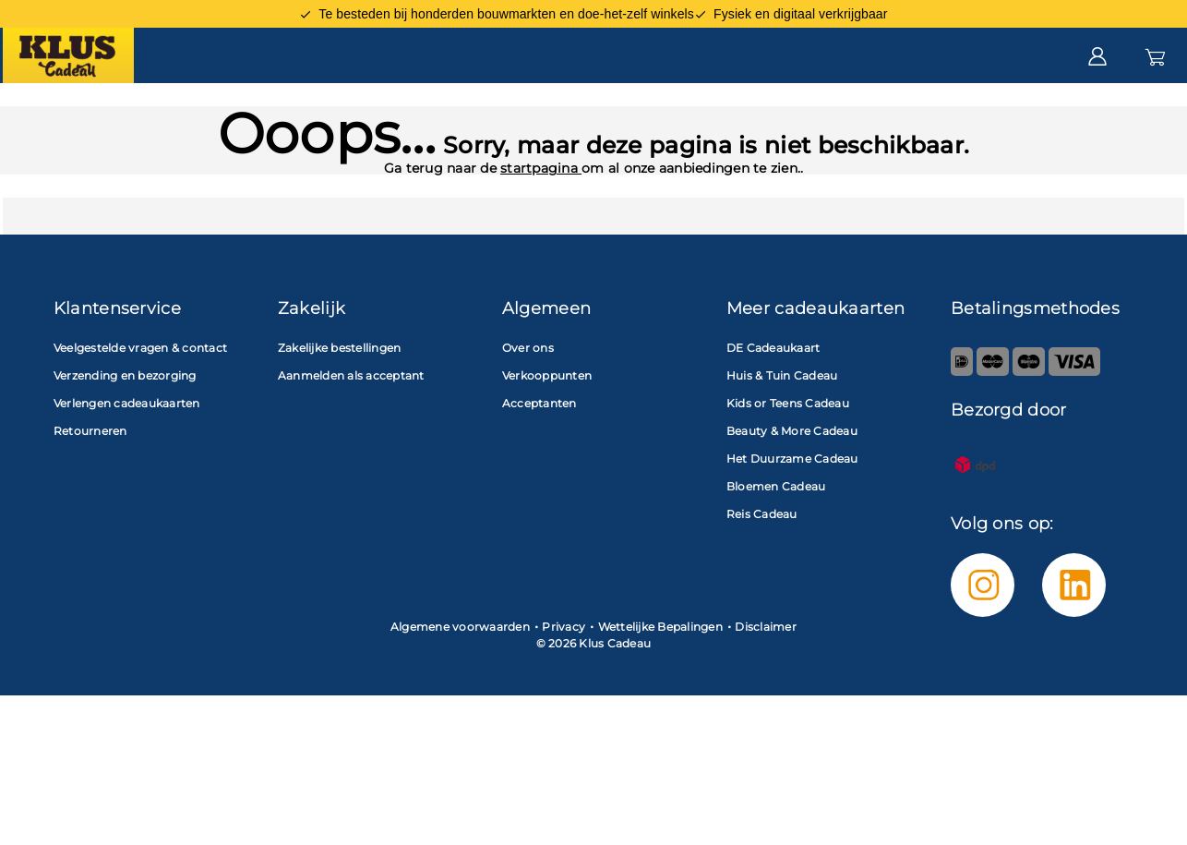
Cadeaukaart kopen (115, 112)
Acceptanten (603, 112)
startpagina (541, 227)
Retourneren (90, 490)
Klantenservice (970, 111)
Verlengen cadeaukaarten (127, 462)
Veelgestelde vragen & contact (140, 407)
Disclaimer (766, 686)
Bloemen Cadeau (776, 545)
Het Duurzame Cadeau (792, 518)
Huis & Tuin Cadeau (782, 434)
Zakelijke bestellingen (340, 407)
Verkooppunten (547, 434)
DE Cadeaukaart (773, 407)
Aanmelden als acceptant (351, 434)
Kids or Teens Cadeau (787, 462)
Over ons (528, 407)
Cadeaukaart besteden (371, 112)
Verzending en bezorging (125, 434)
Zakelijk (783, 112)
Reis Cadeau (761, 573)
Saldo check (1127, 112)
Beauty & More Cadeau (791, 490)
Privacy (563, 686)
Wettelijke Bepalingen (660, 686)
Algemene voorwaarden (460, 686)
